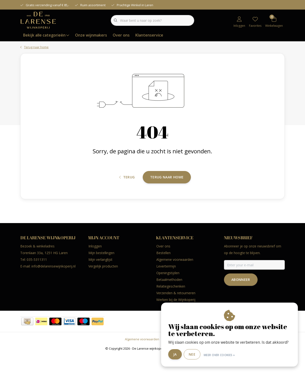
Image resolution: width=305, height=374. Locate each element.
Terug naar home (166, 192)
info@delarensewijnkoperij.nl (53, 285)
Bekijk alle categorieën (46, 35)
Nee (195, 354)
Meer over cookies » (222, 355)
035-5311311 (37, 278)
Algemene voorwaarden (142, 358)
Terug (127, 193)
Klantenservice (149, 35)
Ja (178, 354)
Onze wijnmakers (91, 35)
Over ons (121, 35)
